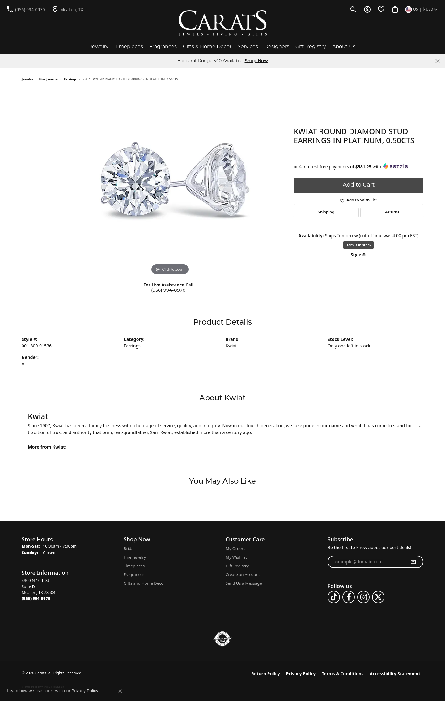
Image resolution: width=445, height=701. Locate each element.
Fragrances (163, 46)
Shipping (326, 212)
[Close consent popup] (120, 691)
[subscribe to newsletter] (413, 561)
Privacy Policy (301, 674)
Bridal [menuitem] (129, 548)
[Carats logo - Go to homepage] (223, 23)
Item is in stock (358, 245)
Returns (391, 212)
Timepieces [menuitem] (134, 566)
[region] (170, 184)
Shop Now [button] (256, 61)
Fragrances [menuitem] (134, 574)
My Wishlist (236, 557)
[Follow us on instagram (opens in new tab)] (363, 597)
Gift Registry (310, 46)
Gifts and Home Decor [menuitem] (144, 583)
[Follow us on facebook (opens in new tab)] (348, 597)
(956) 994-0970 (168, 290)
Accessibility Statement (395, 674)
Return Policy (265, 674)
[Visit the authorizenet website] (222, 639)
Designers (276, 46)
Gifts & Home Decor (207, 46)
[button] (353, 9)
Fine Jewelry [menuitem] (135, 557)
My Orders (235, 548)
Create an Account (243, 574)
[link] (25, 9)
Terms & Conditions (342, 674)
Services (248, 46)
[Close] (437, 61)
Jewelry (99, 46)
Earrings (70, 79)
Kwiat (231, 346)
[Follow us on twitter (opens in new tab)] (378, 597)
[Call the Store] (36, 598)
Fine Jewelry (48, 79)
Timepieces (129, 46)
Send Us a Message (244, 583)
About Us (343, 46)
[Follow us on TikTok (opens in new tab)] (334, 597)
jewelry (27, 79)
